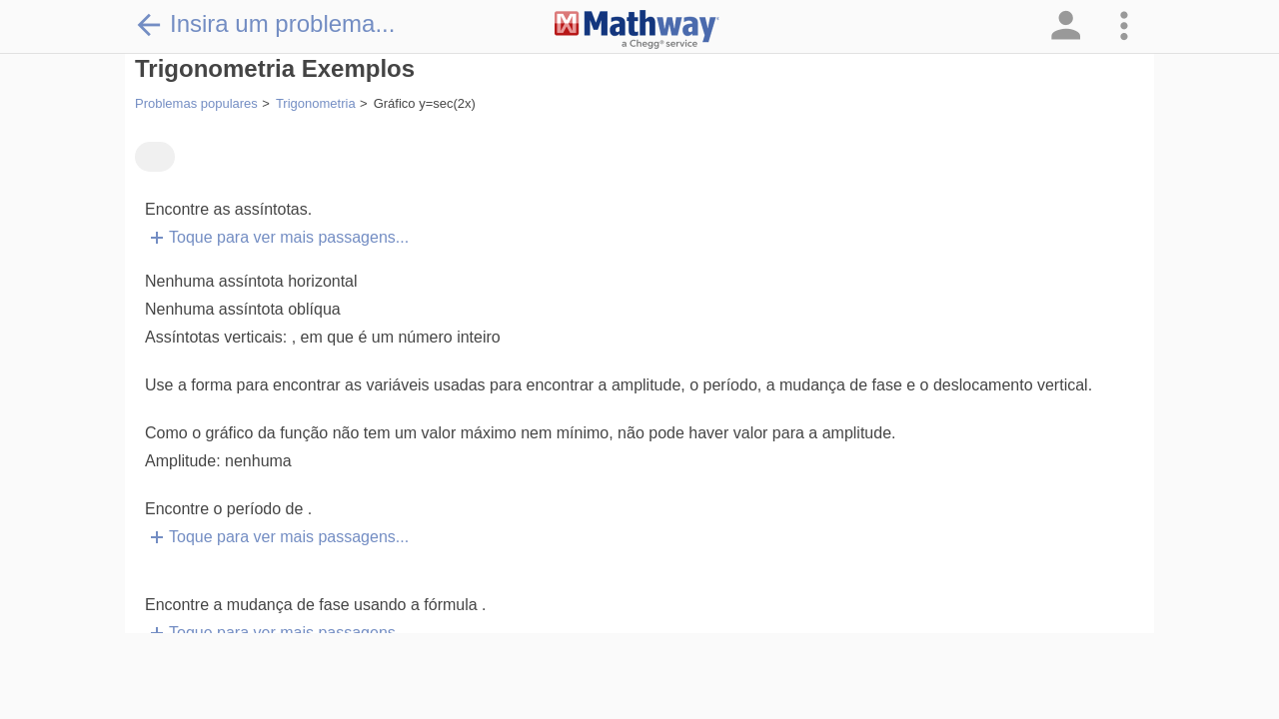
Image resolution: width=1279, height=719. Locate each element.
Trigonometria (316, 103)
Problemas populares (196, 103)
